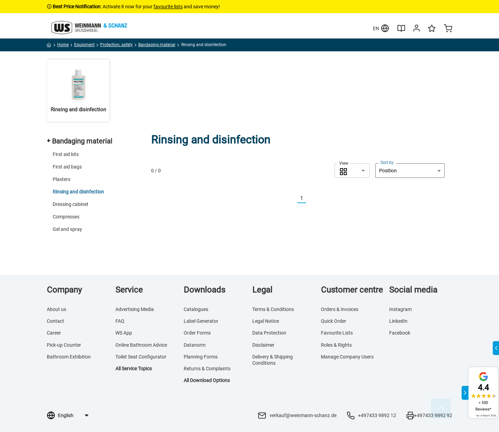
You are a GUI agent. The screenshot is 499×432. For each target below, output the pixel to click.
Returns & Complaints (207, 368)
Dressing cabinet (70, 204)
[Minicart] (448, 29)
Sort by (387, 162)
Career (54, 333)
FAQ (119, 321)
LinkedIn (398, 321)
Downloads (204, 290)
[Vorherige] (293, 198)
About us (56, 309)
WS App (123, 333)
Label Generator (201, 321)
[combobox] (352, 170)
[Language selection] (73, 415)
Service (129, 290)
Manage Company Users (347, 357)
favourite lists (168, 6)
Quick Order (333, 321)
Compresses (66, 216)
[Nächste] (310, 198)
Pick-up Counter (64, 345)
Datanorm (194, 345)
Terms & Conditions (273, 309)
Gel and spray (67, 229)
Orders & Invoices (339, 309)
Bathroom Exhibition (69, 357)
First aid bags (67, 167)
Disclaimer (263, 345)
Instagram (400, 309)
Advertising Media (134, 309)
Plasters (61, 179)
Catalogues (196, 309)
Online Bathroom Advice (141, 345)
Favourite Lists (337, 333)
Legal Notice (265, 321)
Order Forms (197, 333)
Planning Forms (201, 357)
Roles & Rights (336, 345)
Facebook (399, 333)
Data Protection (269, 333)
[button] (352, 170)
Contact (55, 321)
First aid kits (66, 154)
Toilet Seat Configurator (140, 357)
